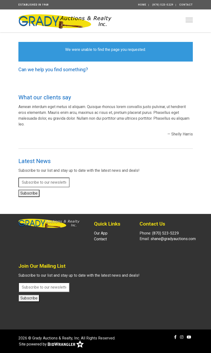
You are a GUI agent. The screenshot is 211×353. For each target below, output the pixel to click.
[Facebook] (175, 337)
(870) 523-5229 (162, 4)
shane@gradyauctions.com (173, 238)
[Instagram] (181, 337)
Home (142, 4)
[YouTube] (189, 337)
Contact (186, 4)
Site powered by (51, 344)
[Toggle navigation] (189, 20)
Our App (101, 233)
